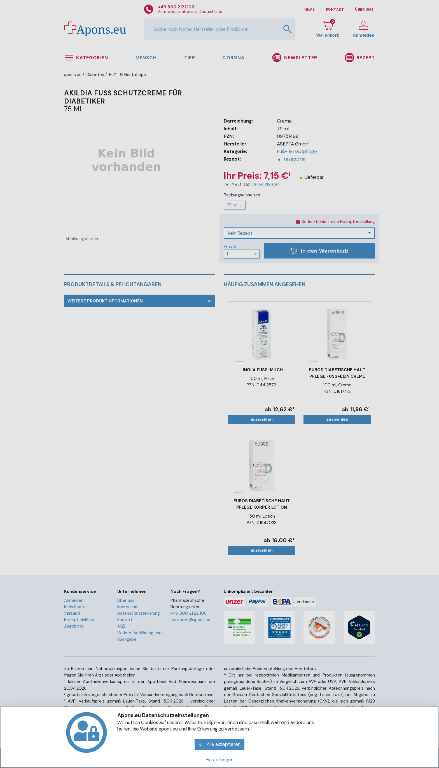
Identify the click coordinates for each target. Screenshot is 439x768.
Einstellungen (219, 760)
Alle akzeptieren (219, 744)
